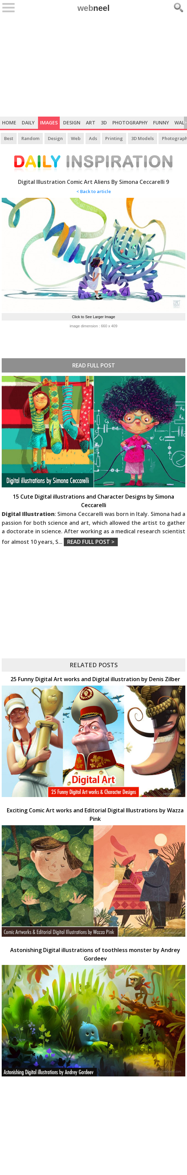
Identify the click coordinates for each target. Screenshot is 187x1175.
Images (49, 122)
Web (75, 138)
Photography (130, 122)
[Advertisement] (93, 65)
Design (71, 122)
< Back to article (93, 191)
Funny (161, 122)
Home (9, 122)
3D (104, 122)
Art (90, 122)
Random (30, 138)
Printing (114, 138)
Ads (93, 138)
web (93, 8)
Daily (28, 122)
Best (8, 138)
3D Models (142, 138)
